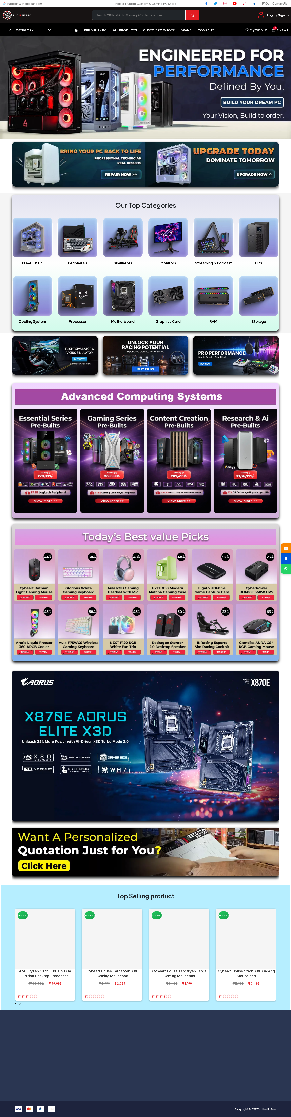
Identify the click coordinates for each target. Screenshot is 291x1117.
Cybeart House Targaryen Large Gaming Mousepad (179, 973)
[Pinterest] (244, 3)
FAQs (265, 3)
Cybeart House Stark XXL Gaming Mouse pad (246, 973)
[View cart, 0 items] (280, 30)
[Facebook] (206, 3)
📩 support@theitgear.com (22, 3)
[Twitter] (215, 3)
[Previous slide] (16, 1004)
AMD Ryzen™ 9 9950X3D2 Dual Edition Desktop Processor (45, 973)
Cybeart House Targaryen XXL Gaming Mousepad (112, 973)
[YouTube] (235, 3)
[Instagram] (225, 3)
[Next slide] (19, 1004)
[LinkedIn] (253, 3)
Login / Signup (278, 15)
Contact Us (279, 3)
